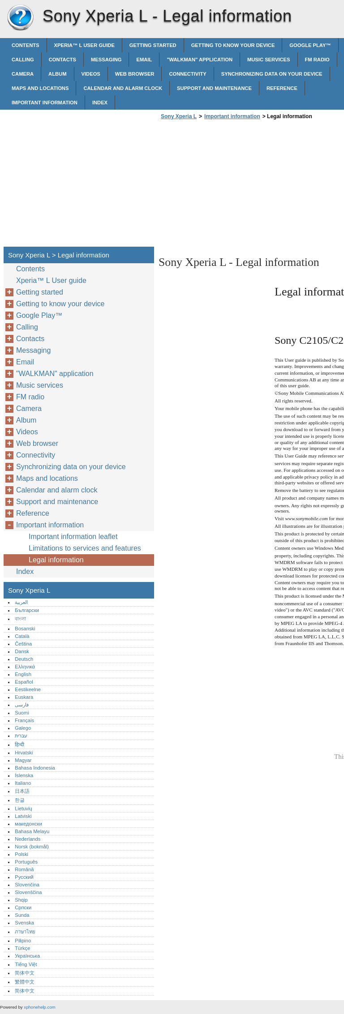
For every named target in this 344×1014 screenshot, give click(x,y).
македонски (28, 823)
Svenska (24, 922)
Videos (91, 74)
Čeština (23, 643)
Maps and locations (40, 88)
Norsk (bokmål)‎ (32, 846)
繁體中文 (24, 981)
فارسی (22, 704)
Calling (23, 59)
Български (27, 610)
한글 (20, 800)
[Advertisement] (234, 185)
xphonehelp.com (39, 1007)
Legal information (56, 560)
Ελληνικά (25, 666)
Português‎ (26, 861)
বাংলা (20, 618)
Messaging (106, 59)
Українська (27, 955)
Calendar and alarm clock (122, 88)
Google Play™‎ (310, 45)
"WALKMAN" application (199, 59)
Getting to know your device (233, 45)
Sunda (22, 915)
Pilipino (23, 940)
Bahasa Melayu (32, 831)
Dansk (22, 651)
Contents (25, 45)
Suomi (22, 712)
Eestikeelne (28, 689)
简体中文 (24, 972)
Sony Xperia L (20, 17)
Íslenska (24, 775)
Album (57, 74)
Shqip (21, 900)
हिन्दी (19, 744)
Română (24, 869)
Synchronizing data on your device (271, 74)
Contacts (62, 59)
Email (144, 59)
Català (22, 636)
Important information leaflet (73, 536)
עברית (21, 735)
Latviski (23, 816)
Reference (282, 88)
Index (100, 102)
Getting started (152, 45)
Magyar (23, 760)
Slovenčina (27, 884)
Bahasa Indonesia (35, 767)
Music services (268, 59)
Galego (23, 728)
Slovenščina (28, 892)
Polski (21, 854)
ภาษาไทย (25, 931)
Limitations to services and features (85, 548)
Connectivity (187, 74)
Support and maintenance (214, 88)
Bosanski (25, 628)
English (23, 674)
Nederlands (27, 839)
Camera (23, 74)
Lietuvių (23, 808)
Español (24, 682)
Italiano (23, 783)
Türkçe (22, 948)
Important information (44, 102)
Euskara (24, 697)
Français (24, 720)
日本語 (22, 791)
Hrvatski (24, 752)
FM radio (317, 59)
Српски (23, 907)
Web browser (135, 74)
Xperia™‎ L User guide (84, 45)
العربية (21, 602)
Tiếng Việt (26, 964)
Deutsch (24, 659)
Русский (24, 877)
